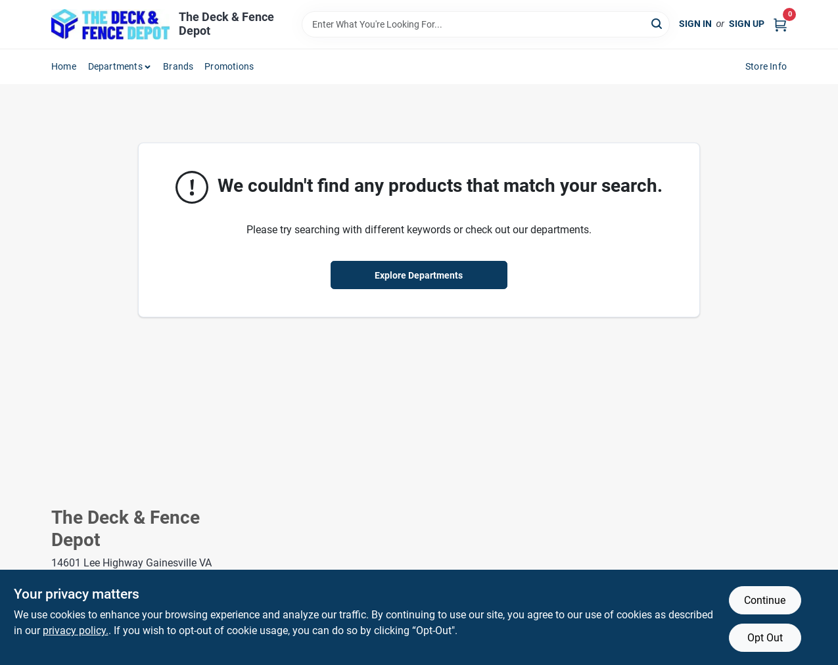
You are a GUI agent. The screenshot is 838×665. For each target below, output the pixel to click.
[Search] (657, 23)
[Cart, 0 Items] (780, 24)
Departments (115, 66)
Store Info (766, 66)
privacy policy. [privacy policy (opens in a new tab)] (75, 630)
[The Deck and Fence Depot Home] (110, 24)
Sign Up (746, 23)
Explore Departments (419, 275)
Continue (764, 600)
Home (63, 66)
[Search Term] (486, 24)
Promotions (229, 66)
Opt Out (765, 637)
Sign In (695, 23)
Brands (178, 66)
